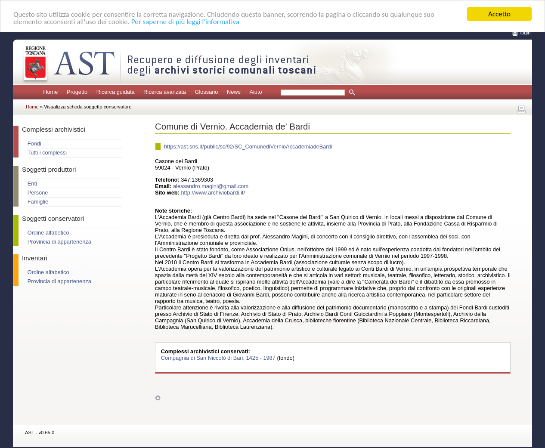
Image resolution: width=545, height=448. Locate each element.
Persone (38, 192)
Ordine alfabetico (48, 232)
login (525, 32)
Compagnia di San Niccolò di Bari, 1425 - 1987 (219, 358)
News (234, 92)
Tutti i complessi (47, 152)
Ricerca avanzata (164, 92)
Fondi (34, 143)
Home (50, 92)
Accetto (499, 14)
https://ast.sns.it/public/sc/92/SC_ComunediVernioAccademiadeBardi (248, 146)
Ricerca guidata (115, 92)
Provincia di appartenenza (59, 241)
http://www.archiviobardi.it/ (213, 192)
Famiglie (38, 201)
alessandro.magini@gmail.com (210, 186)
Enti (32, 183)
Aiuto (255, 92)
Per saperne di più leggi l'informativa (185, 21)
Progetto (77, 92)
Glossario (206, 92)
